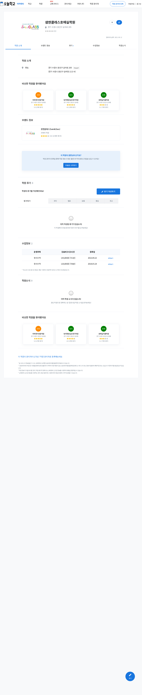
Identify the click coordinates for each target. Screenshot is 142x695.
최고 (111, 201)
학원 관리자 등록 (117, 4)
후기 (71, 45)
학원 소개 (18, 45)
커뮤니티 (80, 3)
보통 (83, 201)
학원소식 (122, 45)
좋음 (97, 201)
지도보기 (76, 68)
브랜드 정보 (45, 45)
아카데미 (20, 3)
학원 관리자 (94, 3)
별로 (69, 201)
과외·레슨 (68, 3)
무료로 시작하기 (71, 165)
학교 (29, 3)
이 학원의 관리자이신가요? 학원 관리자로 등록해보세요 (40, 356)
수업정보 (96, 45)
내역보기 (110, 258)
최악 (55, 201)
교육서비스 (54, 3)
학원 (40, 3)
